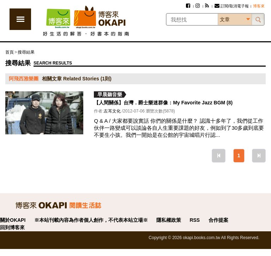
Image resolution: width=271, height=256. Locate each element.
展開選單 (20, 19)
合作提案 (218, 220)
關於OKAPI (12, 220)
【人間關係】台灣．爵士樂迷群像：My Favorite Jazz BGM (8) (163, 102)
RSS (194, 220)
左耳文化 (112, 111)
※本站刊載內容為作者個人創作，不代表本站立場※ (91, 220)
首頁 (9, 52)
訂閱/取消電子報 (232, 6)
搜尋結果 (26, 52)
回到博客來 (12, 227)
